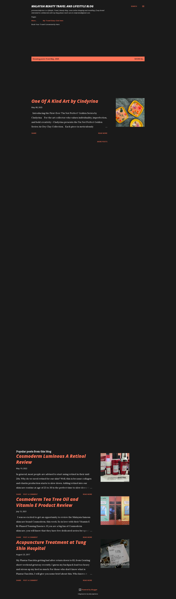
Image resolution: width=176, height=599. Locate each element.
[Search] (134, 6)
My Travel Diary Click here (43, 21)
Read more (102, 133)
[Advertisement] (83, 82)
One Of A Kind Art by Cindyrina (64, 101)
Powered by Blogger (88, 590)
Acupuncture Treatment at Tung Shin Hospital (51, 545)
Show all (138, 59)
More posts (102, 142)
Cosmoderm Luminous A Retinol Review (51, 459)
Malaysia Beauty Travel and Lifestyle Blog (62, 6)
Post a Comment (30, 494)
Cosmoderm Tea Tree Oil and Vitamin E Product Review (47, 502)
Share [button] (33, 133)
